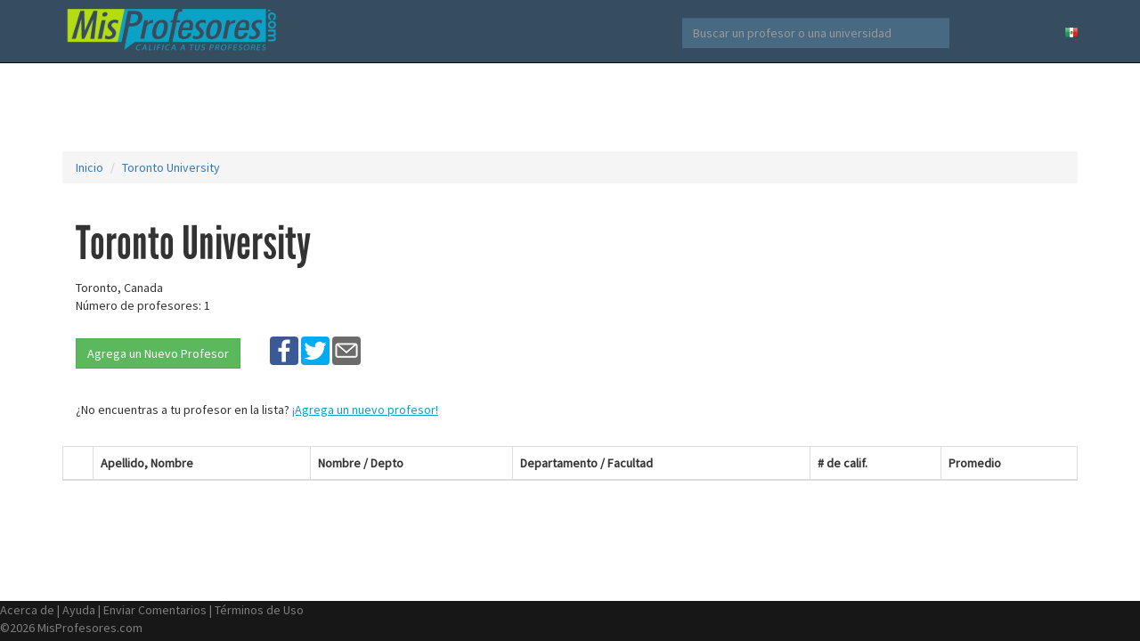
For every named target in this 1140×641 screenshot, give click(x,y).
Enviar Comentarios (155, 610)
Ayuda (78, 610)
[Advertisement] (570, 107)
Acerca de (27, 610)
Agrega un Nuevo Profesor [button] (158, 353)
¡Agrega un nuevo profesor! (365, 410)
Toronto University (171, 167)
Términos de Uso (259, 610)
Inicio (89, 167)
